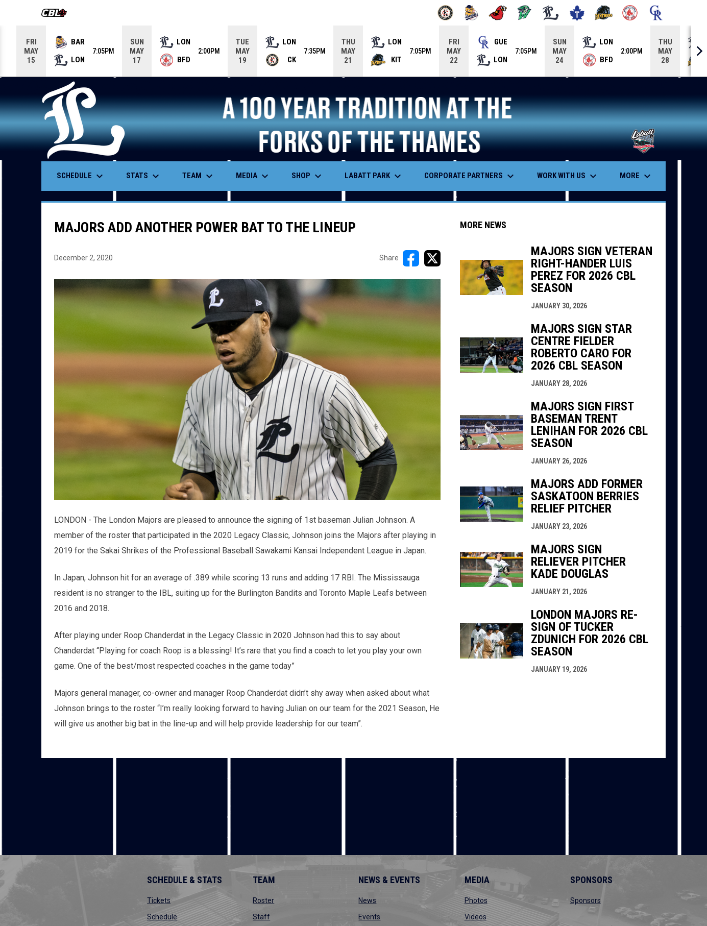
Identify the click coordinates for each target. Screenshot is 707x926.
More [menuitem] (636, 176)
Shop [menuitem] (307, 176)
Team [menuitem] (198, 176)
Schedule (162, 917)
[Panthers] (603, 12)
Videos (475, 917)
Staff (261, 917)
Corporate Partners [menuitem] (470, 176)
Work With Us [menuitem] (568, 176)
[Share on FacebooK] (411, 258)
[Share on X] (432, 258)
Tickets (158, 900)
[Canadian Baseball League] (58, 12)
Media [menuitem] (253, 176)
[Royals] (656, 12)
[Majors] (551, 12)
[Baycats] (471, 12)
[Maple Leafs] (577, 12)
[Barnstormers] (445, 12)
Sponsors (585, 900)
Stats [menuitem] (144, 176)
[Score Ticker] (353, 51)
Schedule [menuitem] (81, 176)
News (367, 900)
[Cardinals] (498, 12)
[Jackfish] (524, 12)
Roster (263, 900)
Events (369, 917)
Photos (476, 900)
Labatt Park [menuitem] (374, 176)
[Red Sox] (630, 12)
